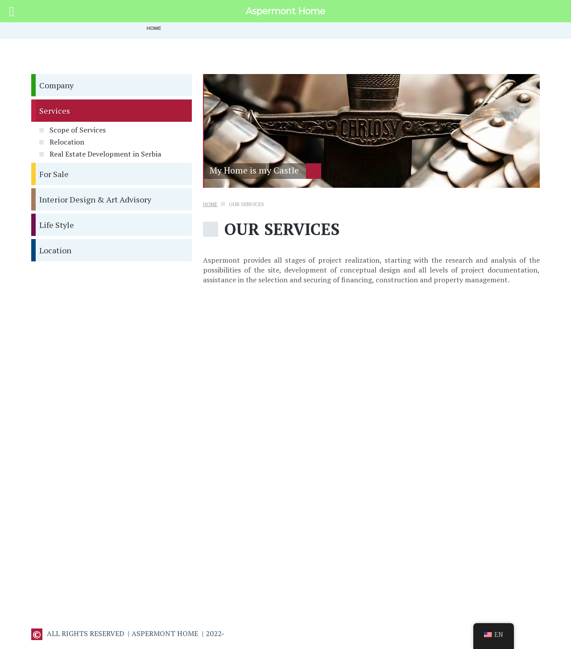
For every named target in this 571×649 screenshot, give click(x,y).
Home (210, 204)
